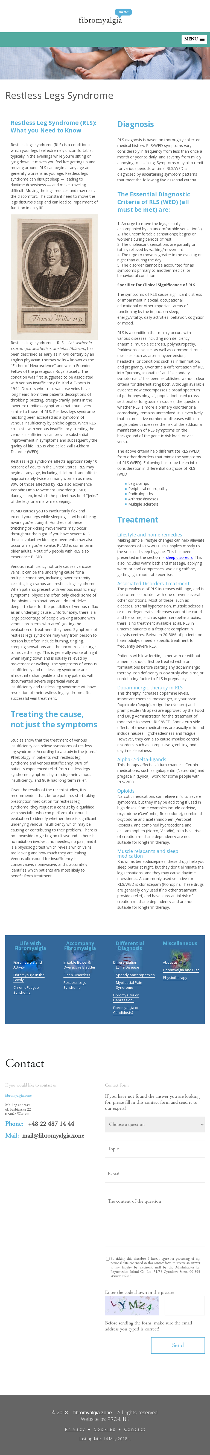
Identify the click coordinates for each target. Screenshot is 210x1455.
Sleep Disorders (76, 974)
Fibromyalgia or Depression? (126, 997)
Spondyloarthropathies (135, 974)
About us (170, 962)
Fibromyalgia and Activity (27, 965)
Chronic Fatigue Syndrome (26, 990)
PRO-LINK (118, 1419)
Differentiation (125, 962)
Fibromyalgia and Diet (181, 969)
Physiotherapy (175, 977)
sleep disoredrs (179, 557)
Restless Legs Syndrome (74, 985)
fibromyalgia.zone (18, 1096)
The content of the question (155, 1219)
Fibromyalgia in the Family (29, 977)
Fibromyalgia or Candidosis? (126, 1010)
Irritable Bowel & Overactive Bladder (79, 965)
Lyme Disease (127, 967)
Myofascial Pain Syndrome (129, 985)
